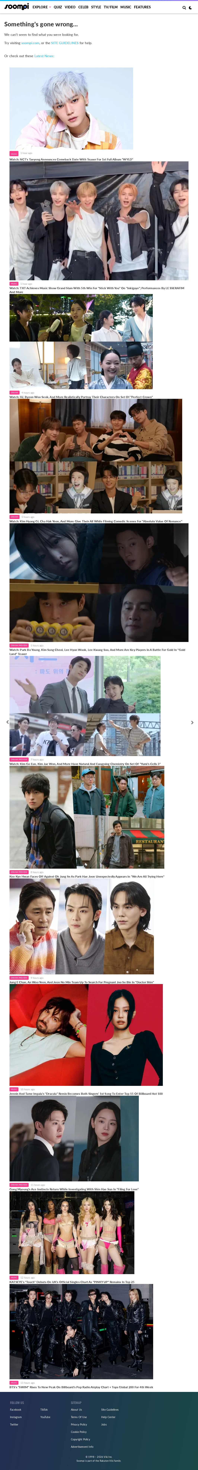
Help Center (108, 1417)
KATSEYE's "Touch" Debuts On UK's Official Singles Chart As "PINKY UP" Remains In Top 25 (71, 1282)
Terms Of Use (79, 1417)
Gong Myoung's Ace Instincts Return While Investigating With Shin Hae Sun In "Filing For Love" (74, 1189)
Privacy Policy (79, 1424)
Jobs (104, 1424)
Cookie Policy (79, 1431)
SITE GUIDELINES (65, 43)
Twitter (14, 1424)
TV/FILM (111, 7)
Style (96, 7)
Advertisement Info (82, 1446)
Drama (14, 392)
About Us (76, 1409)
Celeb (83, 7)
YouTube (45, 1417)
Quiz (58, 7)
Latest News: (44, 56)
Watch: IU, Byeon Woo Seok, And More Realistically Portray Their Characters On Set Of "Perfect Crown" (81, 397)
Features (142, 7)
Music (125, 7)
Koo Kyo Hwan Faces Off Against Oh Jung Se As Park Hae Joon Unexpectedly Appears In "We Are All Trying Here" (86, 876)
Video (70, 7)
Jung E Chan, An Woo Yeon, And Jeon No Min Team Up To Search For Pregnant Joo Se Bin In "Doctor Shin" (81, 982)
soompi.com (30, 43)
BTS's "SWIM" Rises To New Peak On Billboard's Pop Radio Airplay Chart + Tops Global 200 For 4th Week (81, 1387)
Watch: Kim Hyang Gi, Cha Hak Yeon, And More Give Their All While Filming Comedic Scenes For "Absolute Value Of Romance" (95, 521)
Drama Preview (19, 645)
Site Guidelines (110, 1409)
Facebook (15, 1409)
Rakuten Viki (107, 1460)
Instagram (16, 1417)
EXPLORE (40, 7)
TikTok (44, 1409)
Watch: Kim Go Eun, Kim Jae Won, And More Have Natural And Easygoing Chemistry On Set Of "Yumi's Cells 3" (85, 764)
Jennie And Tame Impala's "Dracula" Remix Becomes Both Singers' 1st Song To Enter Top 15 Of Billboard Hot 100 (86, 1093)
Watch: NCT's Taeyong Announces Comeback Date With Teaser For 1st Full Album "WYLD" (71, 159)
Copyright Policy (80, 1439)
